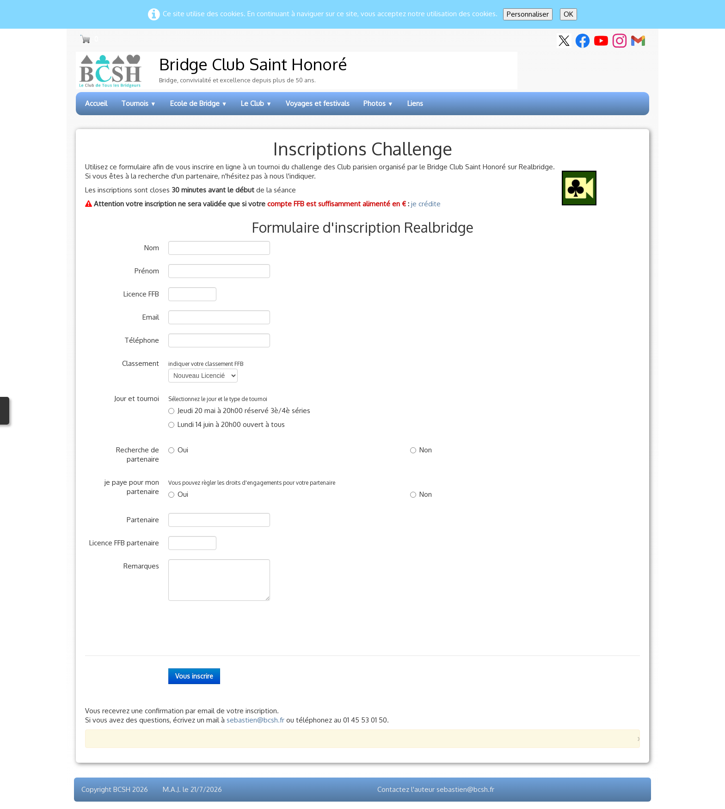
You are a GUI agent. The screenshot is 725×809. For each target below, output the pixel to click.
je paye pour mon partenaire (131, 487)
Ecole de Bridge (198, 103)
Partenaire (143, 519)
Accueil (96, 103)
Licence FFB (141, 294)
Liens (415, 103)
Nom (151, 247)
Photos (378, 103)
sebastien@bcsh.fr (255, 720)
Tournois (138, 103)
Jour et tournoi (136, 398)
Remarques (141, 566)
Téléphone (141, 340)
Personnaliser (528, 14)
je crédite (426, 203)
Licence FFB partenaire (124, 542)
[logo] (296, 70)
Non (421, 449)
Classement (140, 363)
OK (568, 14)
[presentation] (238, 628)
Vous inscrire (194, 676)
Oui (178, 449)
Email (150, 317)
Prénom (147, 270)
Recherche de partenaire (137, 454)
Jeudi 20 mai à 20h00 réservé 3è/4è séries (239, 410)
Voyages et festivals (318, 103)
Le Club (256, 103)
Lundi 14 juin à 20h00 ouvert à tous (226, 424)
